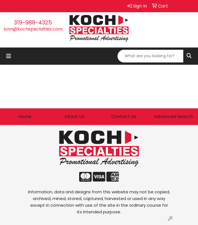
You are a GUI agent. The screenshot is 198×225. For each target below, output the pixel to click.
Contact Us (123, 116)
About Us (74, 116)
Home (24, 116)
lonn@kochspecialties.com (33, 29)
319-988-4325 (33, 22)
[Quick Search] (150, 56)
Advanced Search (173, 116)
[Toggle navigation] (8, 56)
